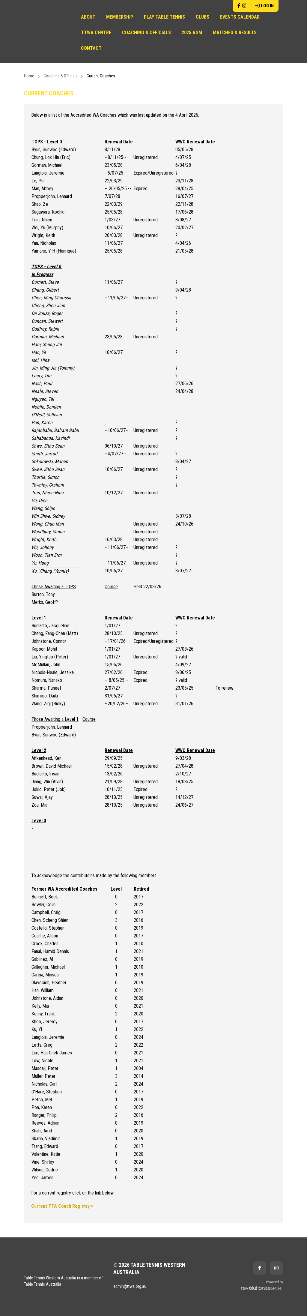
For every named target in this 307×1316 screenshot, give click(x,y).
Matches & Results (235, 32)
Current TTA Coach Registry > (62, 1206)
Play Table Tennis (164, 17)
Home (29, 75)
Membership (119, 17)
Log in (264, 5)
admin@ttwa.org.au (129, 1286)
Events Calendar (240, 17)
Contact (91, 48)
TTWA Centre (96, 32)
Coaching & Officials (146, 32)
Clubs (202, 17)
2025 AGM (192, 32)
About (88, 17)
